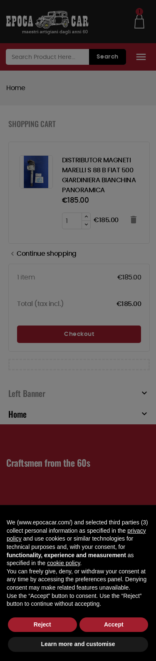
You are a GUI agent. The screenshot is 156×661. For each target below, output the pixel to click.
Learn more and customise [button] (78, 644)
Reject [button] (42, 624)
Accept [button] (114, 624)
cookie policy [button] (63, 563)
